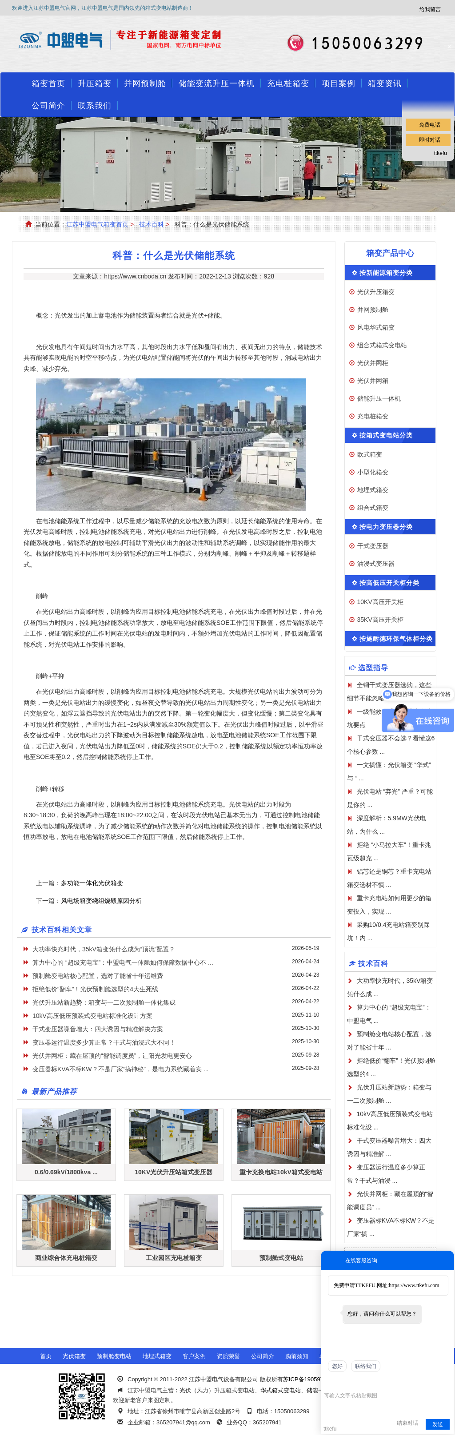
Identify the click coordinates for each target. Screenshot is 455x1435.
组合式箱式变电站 (382, 345)
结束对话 (407, 1423)
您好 (337, 1366)
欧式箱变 (369, 454)
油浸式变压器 (376, 563)
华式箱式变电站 (280, 1390)
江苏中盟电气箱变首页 (97, 224)
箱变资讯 (385, 83)
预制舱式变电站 (281, 1257)
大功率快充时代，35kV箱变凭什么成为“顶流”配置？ (103, 949)
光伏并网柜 (372, 362)
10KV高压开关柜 (380, 601)
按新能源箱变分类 (386, 272)
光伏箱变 (74, 1356)
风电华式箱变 (376, 327)
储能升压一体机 (379, 398)
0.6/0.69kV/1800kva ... (66, 1172)
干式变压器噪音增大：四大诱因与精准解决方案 (97, 1029)
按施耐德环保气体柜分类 (396, 638)
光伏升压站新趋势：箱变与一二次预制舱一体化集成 (104, 1002)
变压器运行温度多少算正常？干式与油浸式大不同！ (104, 1042)
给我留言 (430, 9)
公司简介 (48, 105)
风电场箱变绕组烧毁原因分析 (101, 900)
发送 (437, 1424)
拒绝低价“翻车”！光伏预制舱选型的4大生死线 (95, 989)
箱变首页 (48, 83)
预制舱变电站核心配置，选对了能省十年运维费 (97, 975)
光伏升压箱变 (376, 291)
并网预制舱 (145, 83)
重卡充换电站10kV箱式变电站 (281, 1172)
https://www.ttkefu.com (414, 1285)
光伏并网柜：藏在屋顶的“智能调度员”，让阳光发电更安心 (112, 1055)
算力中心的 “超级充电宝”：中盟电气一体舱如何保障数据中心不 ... (122, 962)
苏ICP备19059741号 (309, 1379)
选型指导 (373, 668)
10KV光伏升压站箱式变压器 (173, 1172)
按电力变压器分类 (386, 526)
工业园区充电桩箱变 (174, 1257)
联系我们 (95, 105)
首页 (46, 1356)
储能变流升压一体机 (217, 83)
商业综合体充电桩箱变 (66, 1257)
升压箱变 (95, 83)
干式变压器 (372, 545)
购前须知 (296, 1356)
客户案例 (194, 1356)
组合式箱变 (372, 507)
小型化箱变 (372, 472)
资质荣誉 (228, 1356)
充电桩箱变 (288, 83)
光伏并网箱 (372, 380)
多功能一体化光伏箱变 (92, 882)
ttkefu (440, 153)
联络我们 (365, 1366)
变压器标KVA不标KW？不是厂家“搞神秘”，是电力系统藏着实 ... (120, 1069)
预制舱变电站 (114, 1356)
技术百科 (151, 224)
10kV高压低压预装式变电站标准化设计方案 (92, 1015)
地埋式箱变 (372, 489)
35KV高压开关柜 (380, 619)
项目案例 (338, 83)
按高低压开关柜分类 (389, 582)
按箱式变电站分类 (386, 435)
